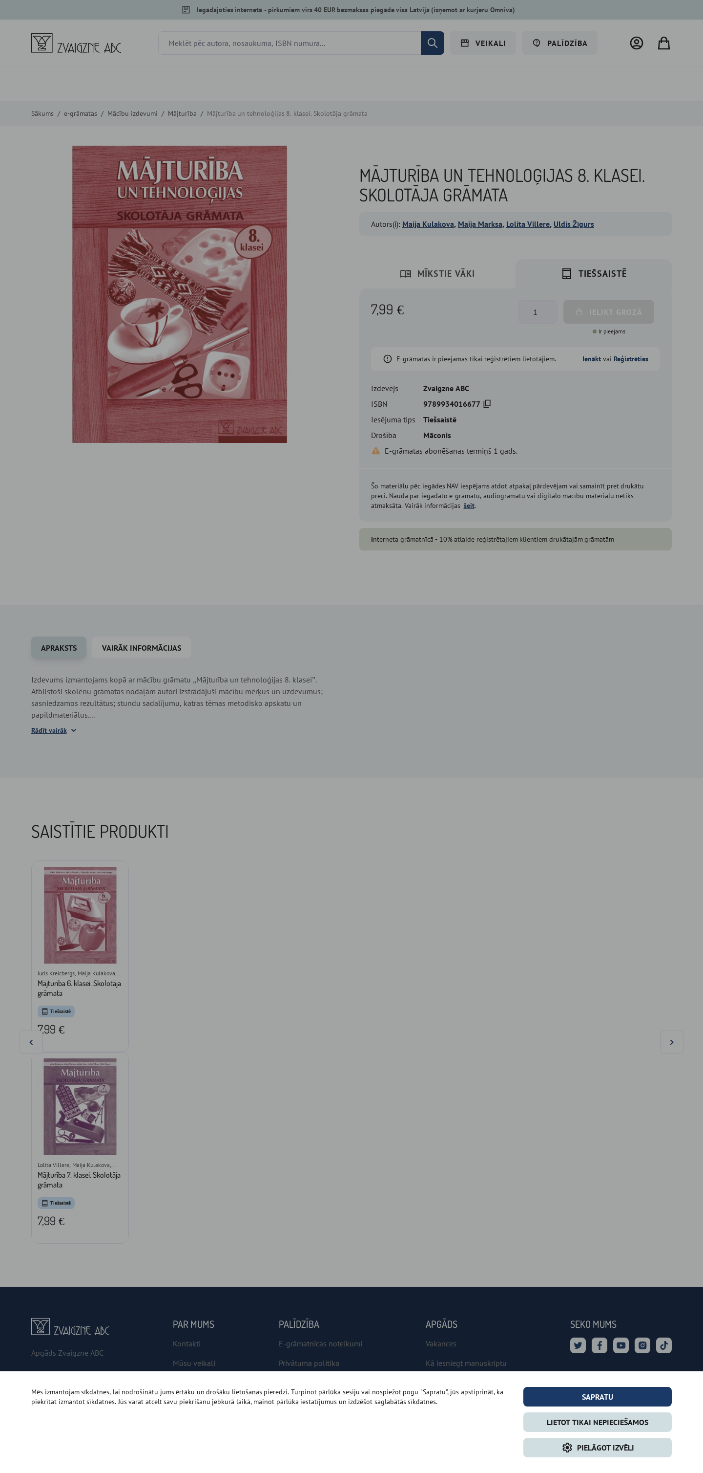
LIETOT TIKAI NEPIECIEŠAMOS (597, 1422)
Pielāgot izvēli (597, 1447)
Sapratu (597, 1397)
